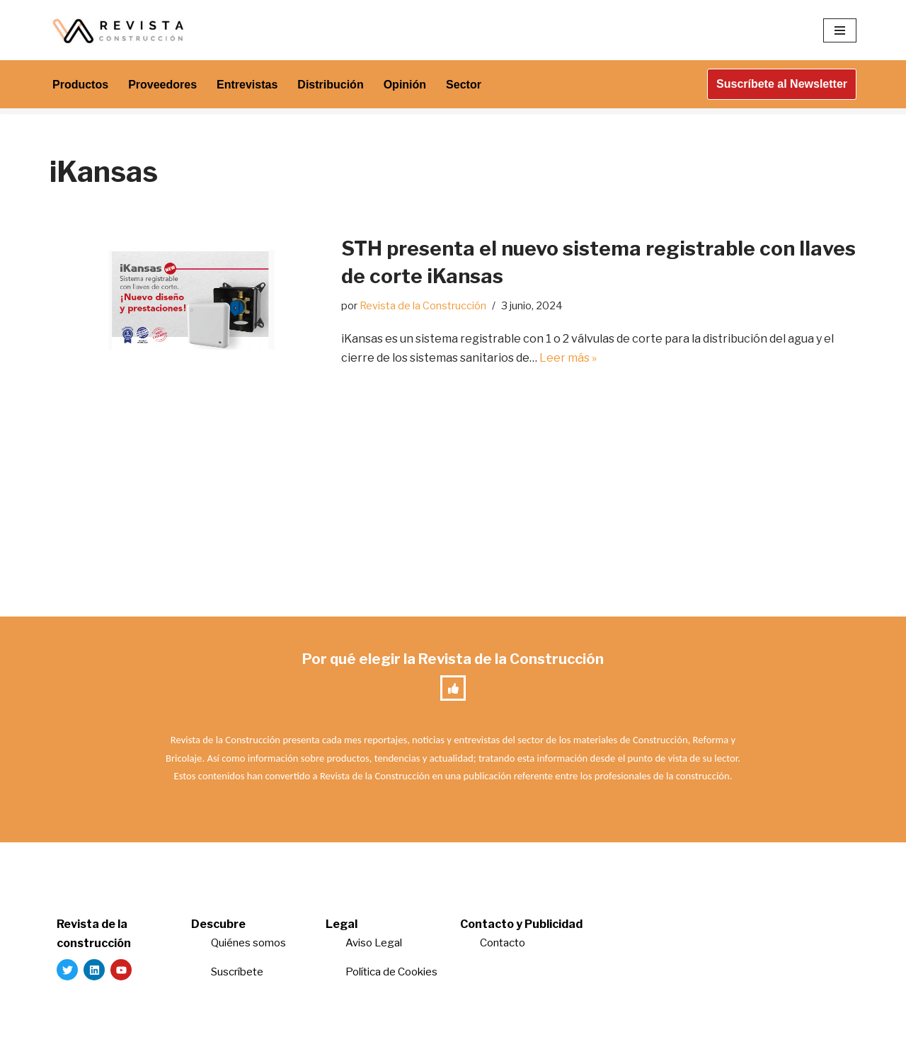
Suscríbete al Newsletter (781, 84)
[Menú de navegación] (839, 30)
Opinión (405, 85)
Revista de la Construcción (423, 305)
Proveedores (162, 85)
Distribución (330, 85)
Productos (80, 85)
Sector (463, 85)
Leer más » (568, 358)
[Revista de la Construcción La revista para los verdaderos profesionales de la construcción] (120, 30)
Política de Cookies (391, 972)
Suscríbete (238, 972)
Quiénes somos (248, 942)
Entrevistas (247, 85)
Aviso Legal (373, 942)
